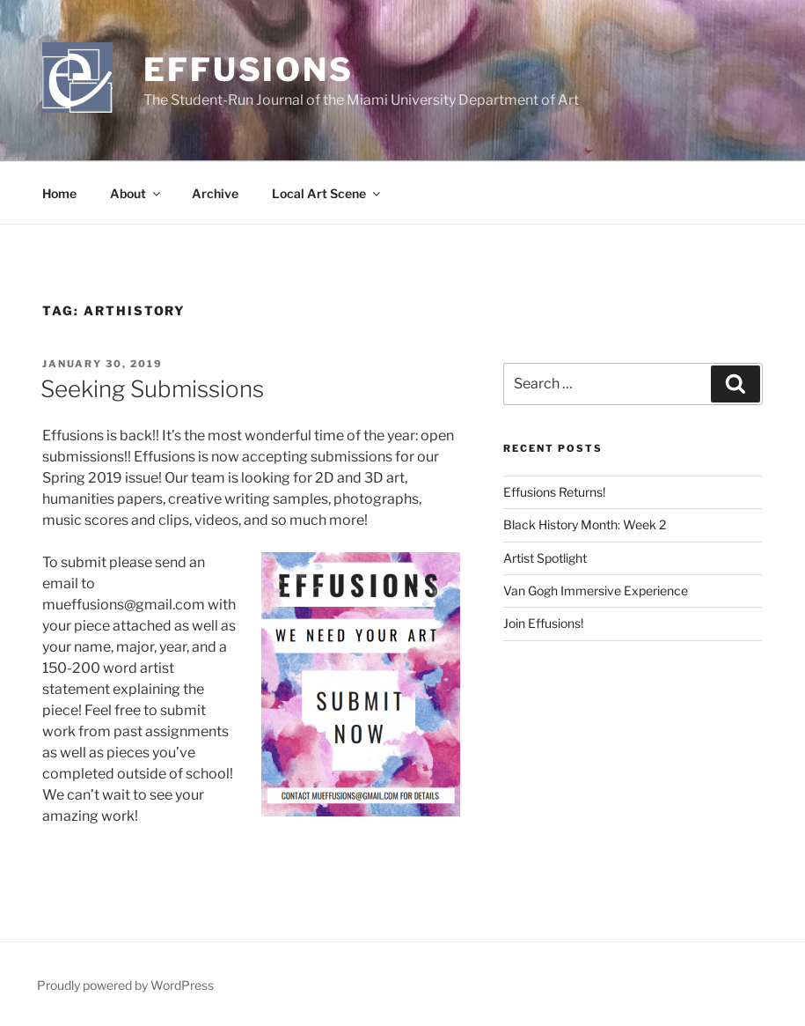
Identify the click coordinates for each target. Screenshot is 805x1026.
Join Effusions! (543, 623)
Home (59, 193)
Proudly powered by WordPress (125, 985)
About (136, 193)
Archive (215, 193)
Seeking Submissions (152, 388)
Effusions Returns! (554, 491)
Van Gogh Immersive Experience (595, 590)
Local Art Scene (327, 193)
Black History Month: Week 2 (584, 524)
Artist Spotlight (545, 557)
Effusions (248, 69)
